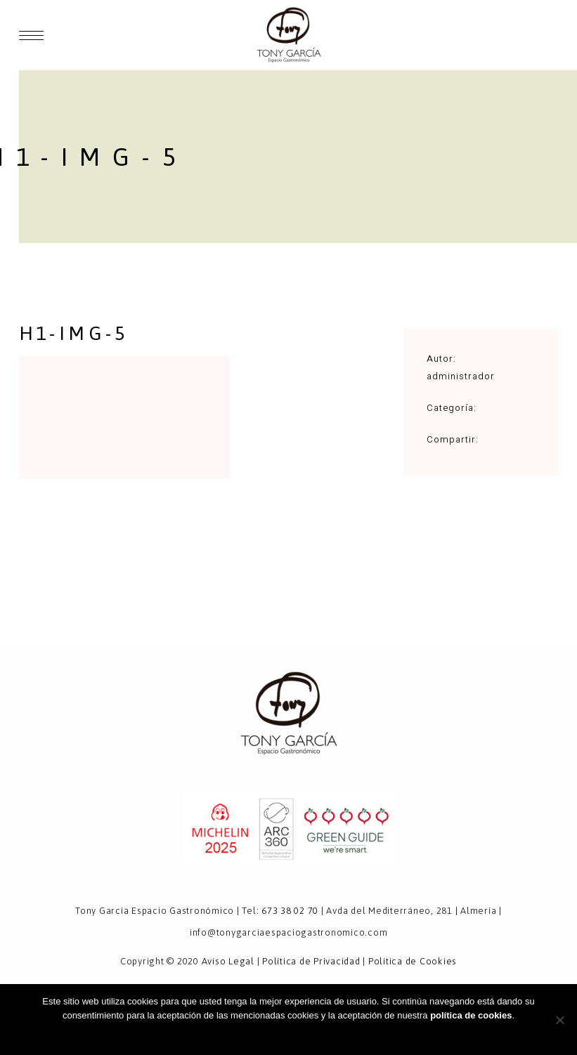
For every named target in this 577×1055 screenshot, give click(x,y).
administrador (461, 376)
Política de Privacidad (311, 961)
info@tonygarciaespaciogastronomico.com (289, 932)
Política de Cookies (412, 961)
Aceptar (288, 1033)
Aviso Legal (228, 961)
